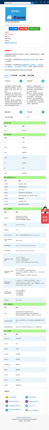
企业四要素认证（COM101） (29, 64)
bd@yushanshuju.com (11, 42)
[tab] (6, 75)
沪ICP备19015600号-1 (27, 417)
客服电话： (7, 32)
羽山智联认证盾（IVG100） (28, 59)
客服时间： (7, 36)
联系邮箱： (7, 40)
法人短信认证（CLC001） (21, 66)
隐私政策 (19, 417)
